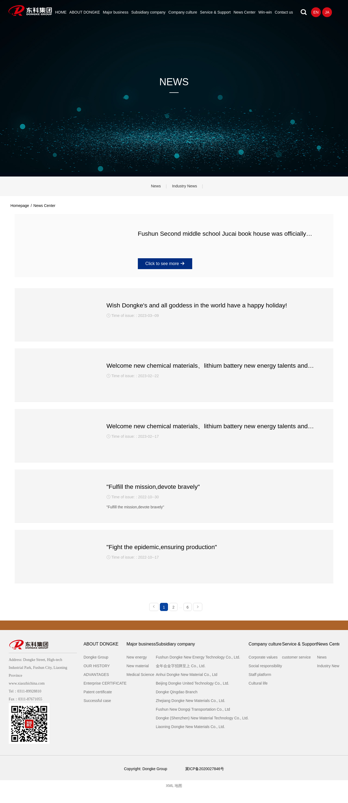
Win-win (265, 12)
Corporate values (263, 669)
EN (315, 12)
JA (327, 12)
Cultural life (258, 695)
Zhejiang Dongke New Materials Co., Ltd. (190, 712)
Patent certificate (97, 704)
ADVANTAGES (96, 686)
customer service (296, 669)
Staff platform (259, 686)
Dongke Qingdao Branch (176, 704)
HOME (61, 12)
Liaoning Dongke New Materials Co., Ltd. (190, 738)
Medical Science (140, 686)
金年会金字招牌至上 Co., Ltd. (181, 678)
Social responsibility (265, 678)
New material (137, 678)
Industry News (187, 187)
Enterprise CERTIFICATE (104, 695)
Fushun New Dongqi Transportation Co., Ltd (193, 721)
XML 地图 (174, 797)
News (153, 187)
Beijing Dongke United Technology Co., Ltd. (192, 695)
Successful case (97, 712)
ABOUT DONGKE (84, 12)
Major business (115, 12)
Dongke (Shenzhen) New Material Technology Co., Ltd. (202, 730)
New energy (136, 669)
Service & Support (215, 12)
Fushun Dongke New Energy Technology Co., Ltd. (198, 669)
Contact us (284, 12)
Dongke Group (95, 669)
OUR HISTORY (96, 678)
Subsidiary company (148, 12)
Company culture (182, 12)
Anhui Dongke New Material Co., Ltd (186, 686)
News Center (245, 12)
